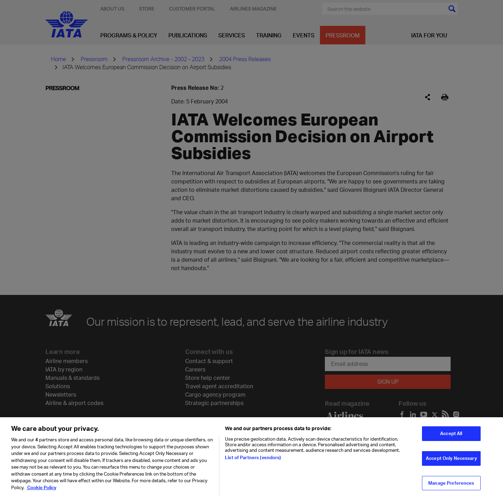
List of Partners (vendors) (253, 461)
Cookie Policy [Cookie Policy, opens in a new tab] (41, 491)
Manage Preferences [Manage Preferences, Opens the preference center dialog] (451, 487)
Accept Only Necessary (451, 462)
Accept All (451, 437)
